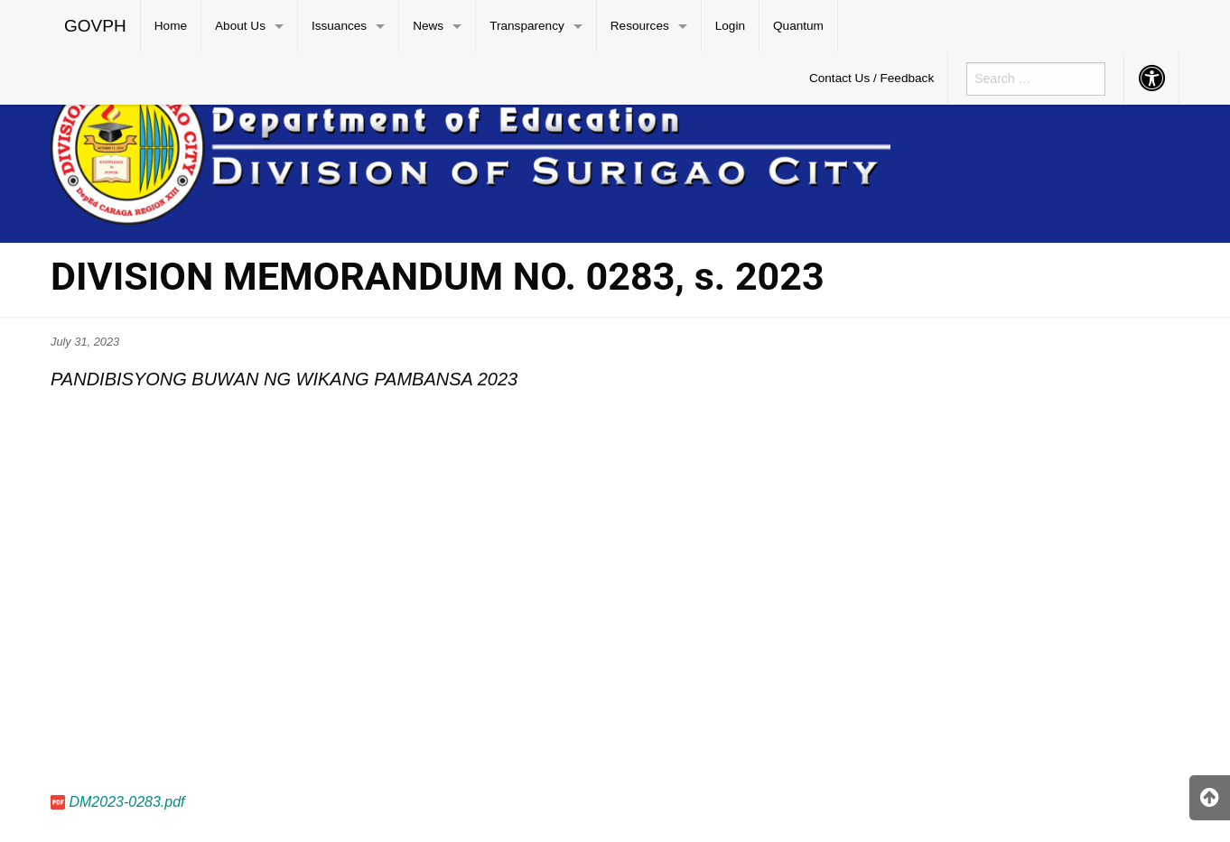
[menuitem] (96, 26)
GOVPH (95, 25)
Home (170, 25)
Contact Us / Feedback (871, 78)
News (428, 25)
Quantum (798, 25)
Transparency (526, 25)
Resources (639, 25)
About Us (240, 25)
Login (730, 25)
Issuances (339, 25)
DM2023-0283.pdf (126, 802)
